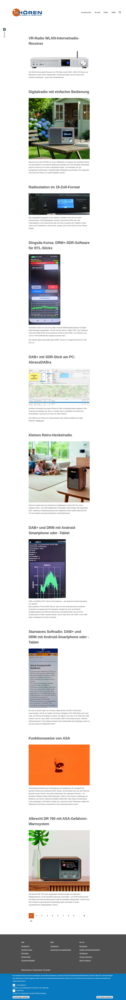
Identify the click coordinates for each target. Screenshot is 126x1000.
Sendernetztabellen (28, 960)
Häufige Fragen (26, 950)
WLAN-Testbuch (85, 960)
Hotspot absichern (85, 957)
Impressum (37, 970)
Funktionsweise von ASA (49, 738)
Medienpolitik (25, 957)
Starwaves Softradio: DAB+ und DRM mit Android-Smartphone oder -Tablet (59, 637)
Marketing (20, 990)
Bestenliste (83, 946)
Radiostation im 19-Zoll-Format (54, 187)
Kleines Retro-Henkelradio (50, 435)
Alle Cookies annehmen (104, 997)
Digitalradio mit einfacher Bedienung (59, 92)
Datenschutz (26, 970)
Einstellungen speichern (21, 997)
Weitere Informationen (19, 981)
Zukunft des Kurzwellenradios (60, 950)
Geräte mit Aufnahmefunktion (89, 950)
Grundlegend (21, 985)
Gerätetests (25, 946)
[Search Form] (119, 12)
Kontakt (47, 970)
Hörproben (25, 953)
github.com (40, 421)
